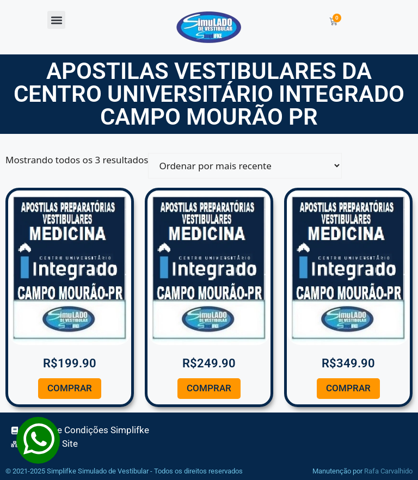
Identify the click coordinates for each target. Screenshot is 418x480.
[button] (56, 20)
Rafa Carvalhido (388, 471)
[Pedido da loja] (245, 166)
